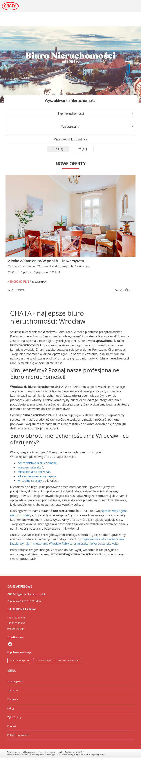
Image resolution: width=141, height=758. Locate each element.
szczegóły (122, 290)
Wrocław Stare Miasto (68, 660)
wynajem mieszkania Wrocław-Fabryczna (48, 544)
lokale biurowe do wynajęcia (36, 476)
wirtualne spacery (29, 481)
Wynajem (12, 699)
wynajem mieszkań (30, 467)
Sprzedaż (12, 690)
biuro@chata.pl (15, 628)
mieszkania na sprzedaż (33, 472)
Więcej (82, 149)
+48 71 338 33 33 (16, 617)
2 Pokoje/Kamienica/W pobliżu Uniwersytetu (46, 260)
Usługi (10, 708)
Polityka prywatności (18, 735)
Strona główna (15, 681)
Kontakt (11, 726)
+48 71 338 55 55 (16, 623)
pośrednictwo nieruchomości (37, 463)
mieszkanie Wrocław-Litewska (97, 544)
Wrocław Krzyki (43, 660)
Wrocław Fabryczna (19, 660)
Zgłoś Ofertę (14, 717)
